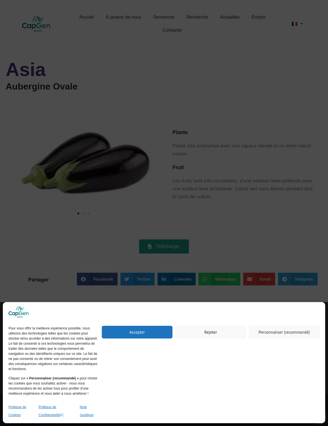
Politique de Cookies (17, 411)
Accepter (137, 332)
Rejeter (210, 332)
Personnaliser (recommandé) (284, 332)
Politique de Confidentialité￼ (50, 411)
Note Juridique (87, 411)
